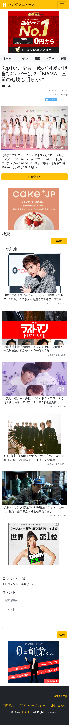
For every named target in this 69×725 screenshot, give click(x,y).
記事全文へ (34, 177)
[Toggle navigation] (62, 4)
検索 (59, 241)
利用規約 (8, 705)
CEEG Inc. (27, 712)
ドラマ (50, 58)
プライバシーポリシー (31, 705)
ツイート (51, 99)
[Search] (26, 241)
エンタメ (23, 58)
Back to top (60, 696)
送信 (62, 635)
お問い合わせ (57, 705)
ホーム (7, 58)
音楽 (37, 58)
